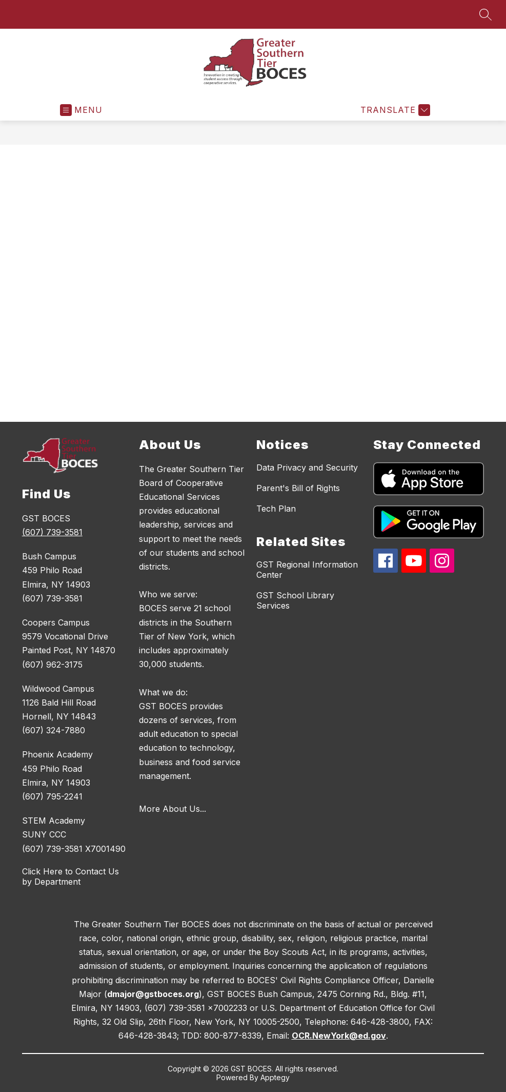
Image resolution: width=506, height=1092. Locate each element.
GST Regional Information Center (307, 569)
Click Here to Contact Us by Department (70, 876)
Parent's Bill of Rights (298, 488)
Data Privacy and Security (307, 467)
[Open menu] (81, 110)
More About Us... (172, 809)
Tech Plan (276, 508)
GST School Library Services (295, 600)
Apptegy (275, 1077)
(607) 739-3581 (52, 532)
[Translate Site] (394, 110)
